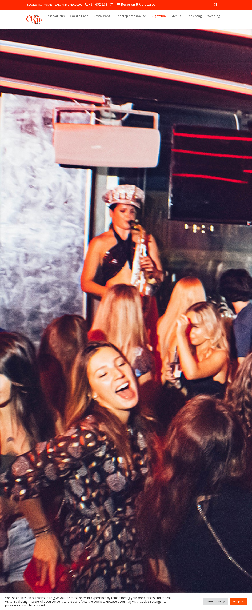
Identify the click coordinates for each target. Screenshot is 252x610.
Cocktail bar (79, 16)
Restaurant (102, 16)
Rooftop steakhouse (131, 16)
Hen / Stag (194, 16)
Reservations (55, 16)
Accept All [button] (238, 601)
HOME (35, 16)
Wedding (213, 16)
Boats (35, 23)
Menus (176, 16)
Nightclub (158, 16)
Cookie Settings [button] (215, 601)
